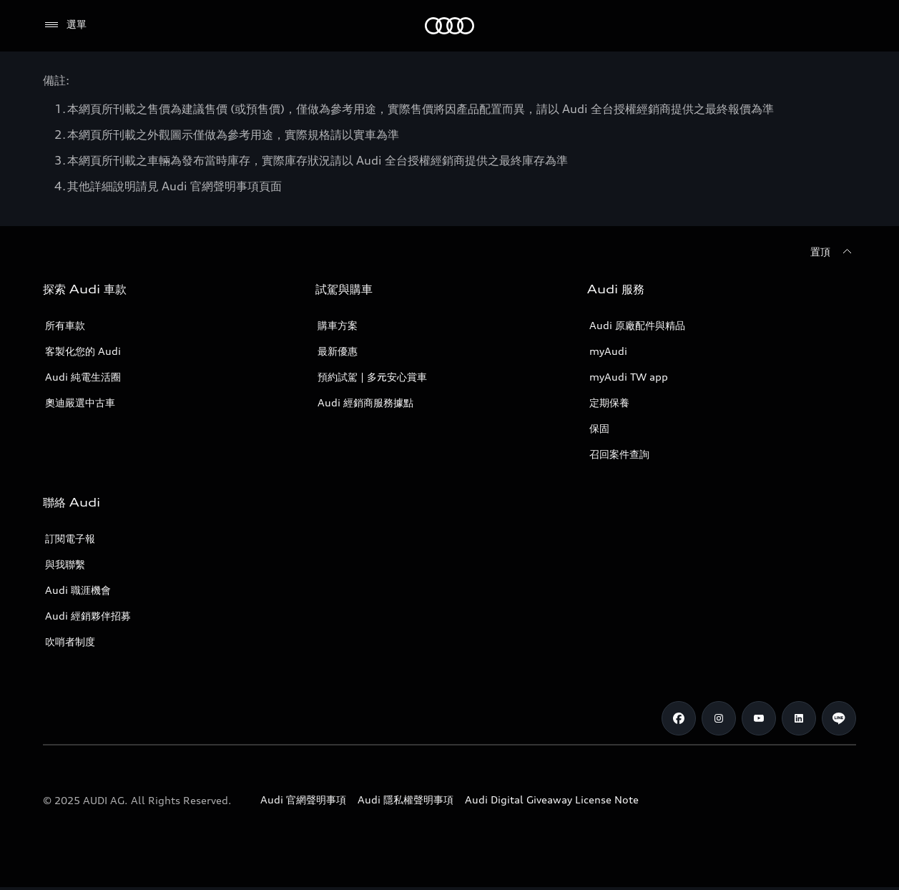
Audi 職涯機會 (78, 590)
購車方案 (338, 325)
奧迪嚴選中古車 (80, 402)
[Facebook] (679, 718)
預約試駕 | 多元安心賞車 (372, 377)
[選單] (65, 25)
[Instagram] (719, 718)
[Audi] (449, 25)
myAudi (608, 351)
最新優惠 (338, 351)
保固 (599, 428)
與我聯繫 (65, 564)
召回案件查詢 (619, 454)
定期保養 (609, 402)
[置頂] (833, 251)
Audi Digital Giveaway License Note (552, 799)
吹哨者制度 (70, 641)
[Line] (839, 718)
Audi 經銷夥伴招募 (88, 616)
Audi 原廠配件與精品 (637, 325)
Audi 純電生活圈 (83, 377)
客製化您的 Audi (83, 351)
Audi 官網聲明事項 (303, 799)
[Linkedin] (799, 718)
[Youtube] (759, 718)
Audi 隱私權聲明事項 (405, 799)
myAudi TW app (628, 377)
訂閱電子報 (70, 538)
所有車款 (65, 325)
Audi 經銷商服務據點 (365, 402)
